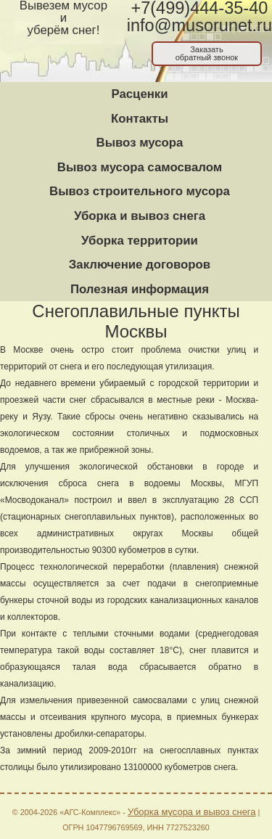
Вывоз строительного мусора (139, 191)
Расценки (139, 94)
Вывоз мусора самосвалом (139, 167)
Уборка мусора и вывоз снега (192, 811)
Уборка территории (139, 240)
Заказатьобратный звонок (207, 53)
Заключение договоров (139, 264)
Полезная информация (139, 289)
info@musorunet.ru (199, 25)
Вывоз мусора (140, 143)
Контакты (139, 119)
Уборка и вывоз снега (139, 216)
